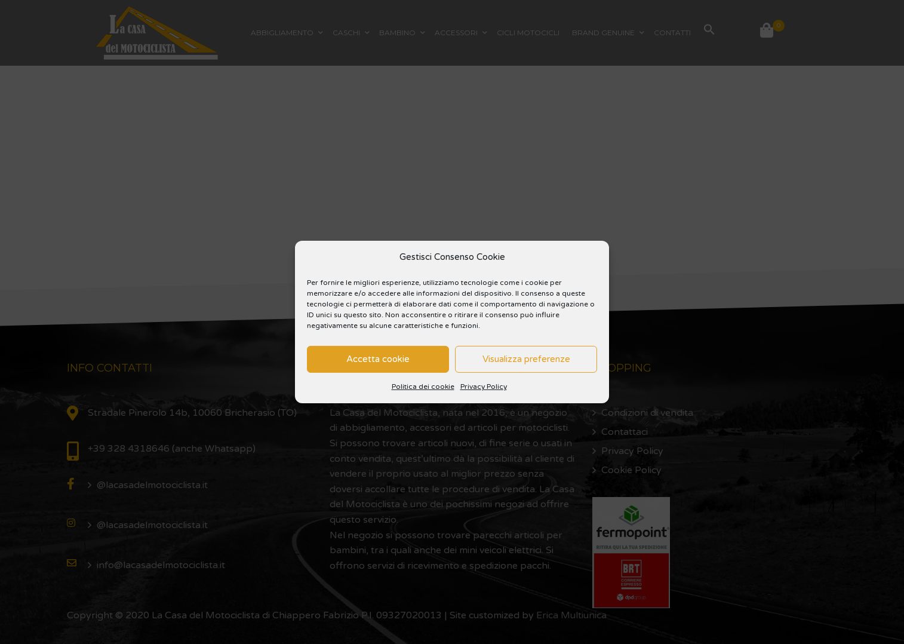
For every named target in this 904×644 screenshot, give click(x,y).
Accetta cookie (378, 359)
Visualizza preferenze (526, 359)
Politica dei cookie (423, 386)
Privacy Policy (483, 386)
